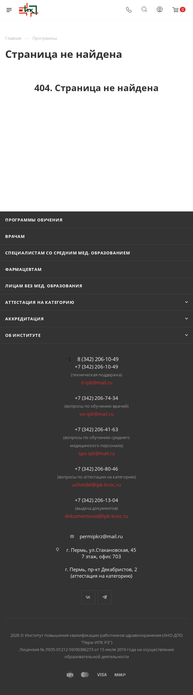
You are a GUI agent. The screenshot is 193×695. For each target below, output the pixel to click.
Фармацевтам (23, 269)
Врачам (15, 236)
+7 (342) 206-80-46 (96, 468)
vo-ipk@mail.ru (97, 414)
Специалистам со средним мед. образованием (67, 253)
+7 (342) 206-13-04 (96, 500)
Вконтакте (88, 597)
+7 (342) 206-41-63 (96, 429)
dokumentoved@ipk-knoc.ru (96, 516)
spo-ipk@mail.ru (96, 453)
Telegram (105, 597)
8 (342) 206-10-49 (98, 359)
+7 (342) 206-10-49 (96, 366)
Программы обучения (33, 220)
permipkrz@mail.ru (101, 536)
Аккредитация (24, 319)
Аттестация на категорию (39, 302)
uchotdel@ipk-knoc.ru (96, 484)
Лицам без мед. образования (44, 286)
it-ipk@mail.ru (96, 382)
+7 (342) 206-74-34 (96, 398)
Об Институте (23, 335)
